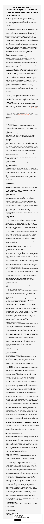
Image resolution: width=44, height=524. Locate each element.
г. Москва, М (10, 516)
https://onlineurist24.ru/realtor (23, 114)
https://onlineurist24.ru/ (16, 38)
